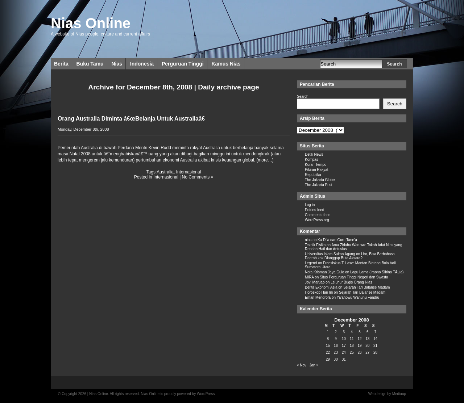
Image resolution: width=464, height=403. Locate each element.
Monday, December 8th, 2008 (83, 129)
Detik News (314, 154)
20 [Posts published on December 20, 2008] (367, 346)
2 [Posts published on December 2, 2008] (336, 332)
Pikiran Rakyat (316, 170)
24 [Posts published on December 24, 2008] (344, 352)
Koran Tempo (315, 165)
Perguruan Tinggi (183, 64)
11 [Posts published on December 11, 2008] (352, 339)
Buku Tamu (89, 64)
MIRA (309, 277)
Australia (165, 172)
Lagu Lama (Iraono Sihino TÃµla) (376, 272)
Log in (310, 205)
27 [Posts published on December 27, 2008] (367, 352)
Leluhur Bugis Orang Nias (351, 282)
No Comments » (198, 177)
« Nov (301, 365)
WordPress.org (317, 220)
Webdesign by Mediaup (387, 394)
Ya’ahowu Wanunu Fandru (358, 297)
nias (308, 240)
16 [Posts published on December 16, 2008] (336, 346)
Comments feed (318, 215)
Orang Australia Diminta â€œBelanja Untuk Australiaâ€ (133, 119)
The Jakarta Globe (320, 180)
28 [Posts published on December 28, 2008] (375, 352)
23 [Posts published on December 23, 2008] (336, 352)
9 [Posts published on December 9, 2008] (336, 339)
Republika (313, 175)
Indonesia (142, 64)
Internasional (188, 172)
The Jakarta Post (318, 185)
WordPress (206, 394)
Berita (61, 64)
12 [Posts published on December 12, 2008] (359, 339)
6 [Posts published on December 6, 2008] (367, 332)
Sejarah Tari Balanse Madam (366, 287)
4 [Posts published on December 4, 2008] (352, 332)
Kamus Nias (225, 64)
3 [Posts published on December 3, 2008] (344, 332)
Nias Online (90, 23)
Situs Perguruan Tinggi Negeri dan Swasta (354, 277)
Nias (116, 64)
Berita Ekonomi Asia (321, 287)
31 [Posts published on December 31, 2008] (344, 359)
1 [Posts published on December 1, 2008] (328, 332)
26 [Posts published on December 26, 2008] (359, 352)
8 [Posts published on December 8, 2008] (328, 339)
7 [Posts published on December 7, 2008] (375, 332)
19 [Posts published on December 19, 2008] (359, 346)
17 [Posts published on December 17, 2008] (344, 346)
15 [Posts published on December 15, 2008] (328, 346)
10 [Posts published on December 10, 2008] (344, 339)
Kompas (311, 159)
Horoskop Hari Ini (319, 292)
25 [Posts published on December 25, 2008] (352, 352)
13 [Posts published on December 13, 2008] (367, 339)
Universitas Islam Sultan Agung (330, 254)
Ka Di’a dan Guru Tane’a (337, 240)
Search (302, 96)
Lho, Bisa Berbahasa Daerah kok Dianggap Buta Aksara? (350, 256)
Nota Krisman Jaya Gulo (324, 272)
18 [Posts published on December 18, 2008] (352, 346)
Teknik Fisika (315, 245)
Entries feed (314, 210)
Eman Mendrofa (318, 297)
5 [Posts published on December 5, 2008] (360, 332)
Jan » (313, 365)
